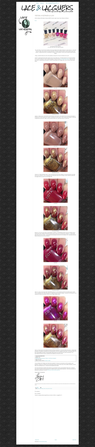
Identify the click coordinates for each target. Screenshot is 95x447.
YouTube (50, 358)
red (69, 233)
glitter (38, 388)
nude (46, 388)
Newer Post (37, 439)
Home (37, 3)
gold (40, 388)
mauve (44, 388)
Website (37, 358)
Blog (40, 358)
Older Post (74, 439)
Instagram (54, 358)
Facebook (43, 358)
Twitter (47, 358)
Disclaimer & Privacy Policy (52, 3)
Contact (42, 3)
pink (48, 388)
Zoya (51, 388)
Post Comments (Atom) (43, 441)
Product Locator (47, 360)
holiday (42, 388)
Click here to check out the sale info (53, 370)
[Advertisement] (55, 430)
